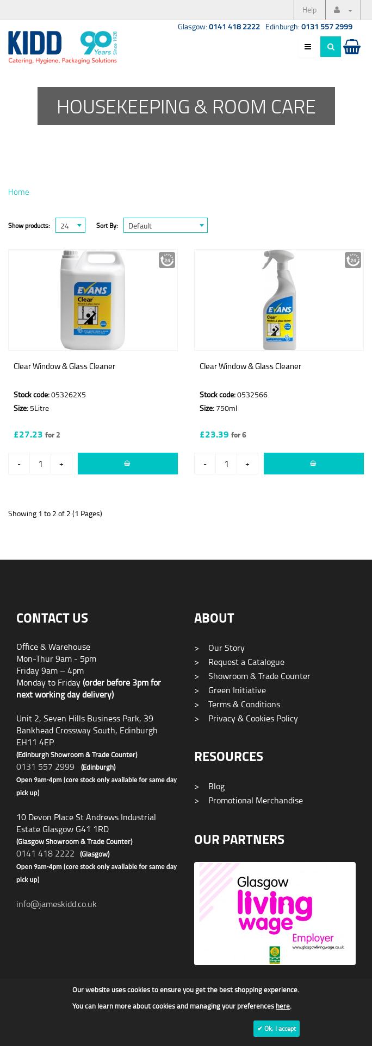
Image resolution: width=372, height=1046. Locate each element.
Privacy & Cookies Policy (246, 718)
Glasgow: (219, 26)
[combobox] (70, 225)
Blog (209, 786)
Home (18, 191)
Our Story (219, 648)
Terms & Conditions (237, 704)
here (283, 1006)
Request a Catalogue (239, 662)
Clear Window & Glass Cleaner (64, 366)
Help (309, 9)
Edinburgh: (308, 26)
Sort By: (107, 225)
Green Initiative (230, 690)
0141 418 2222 (45, 853)
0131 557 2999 (45, 766)
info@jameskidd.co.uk (56, 904)
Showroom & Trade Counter (252, 676)
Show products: (29, 225)
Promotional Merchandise (248, 800)
